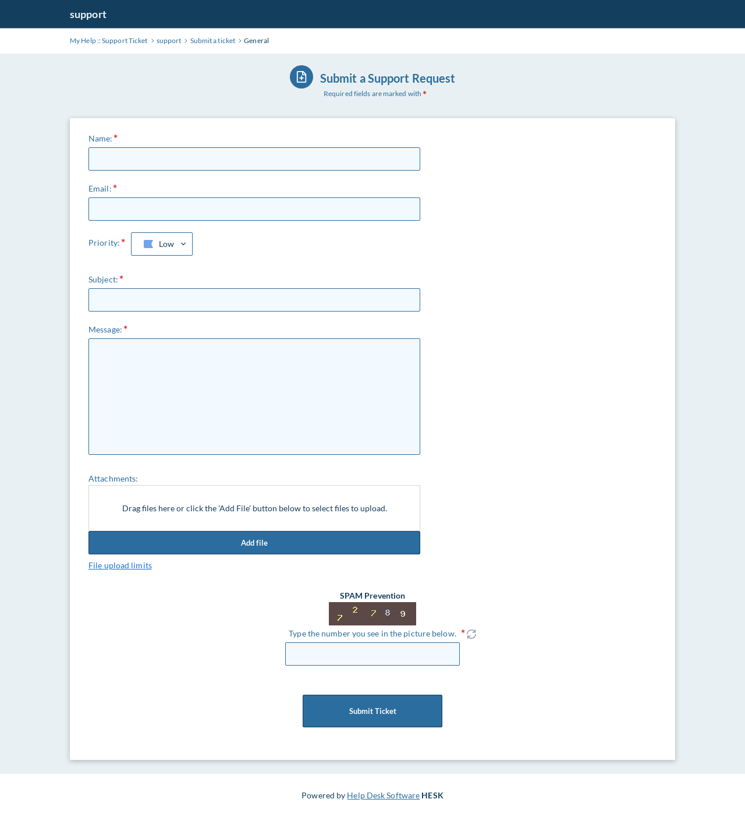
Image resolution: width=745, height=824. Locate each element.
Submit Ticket (372, 711)
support (88, 14)
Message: (105, 329)
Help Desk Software (383, 795)
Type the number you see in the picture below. (372, 633)
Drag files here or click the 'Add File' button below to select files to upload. (254, 508)
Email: (100, 188)
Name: (100, 138)
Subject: (103, 279)
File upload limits (120, 565)
